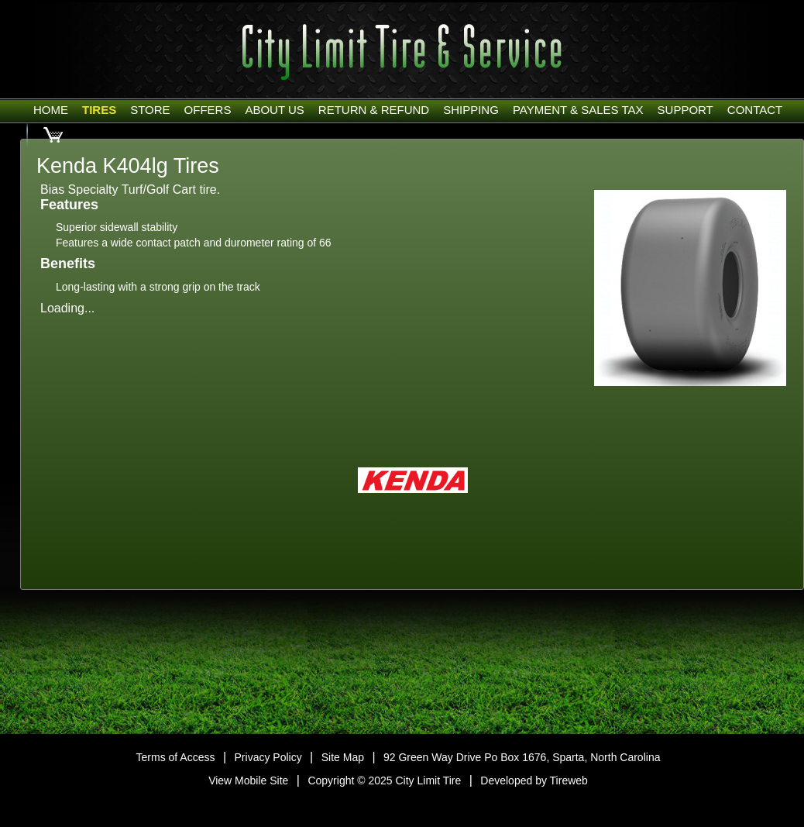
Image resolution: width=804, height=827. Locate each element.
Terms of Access (175, 757)
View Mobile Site (248, 780)
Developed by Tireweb (534, 780)
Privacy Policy (268, 757)
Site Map (342, 757)
